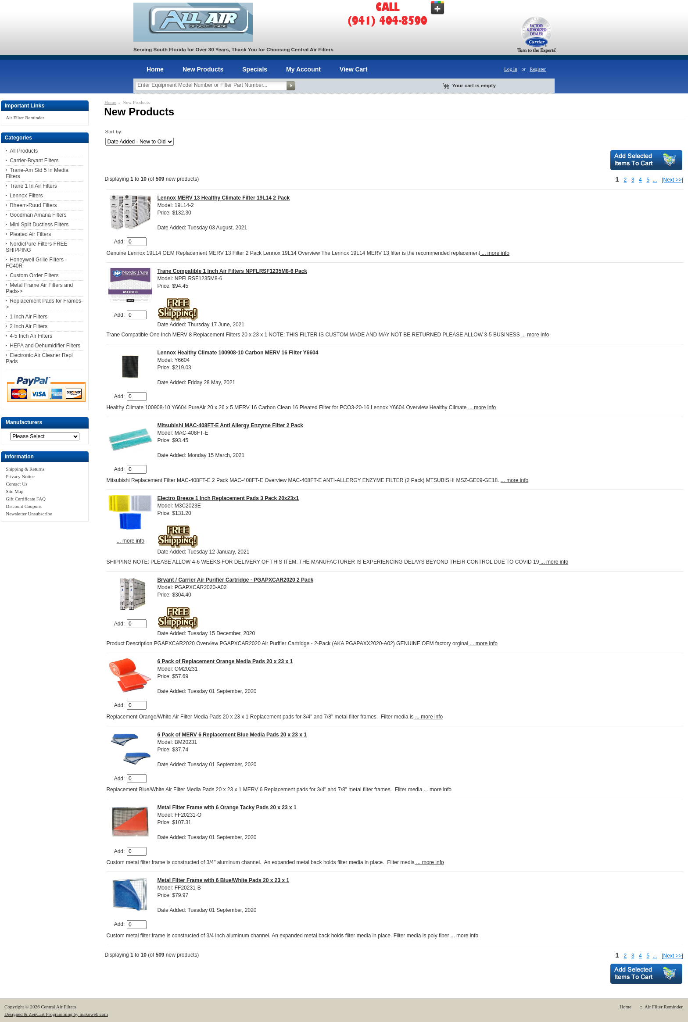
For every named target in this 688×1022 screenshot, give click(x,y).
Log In (510, 68)
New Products (203, 69)
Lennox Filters (26, 196)
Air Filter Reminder (25, 117)
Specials (254, 69)
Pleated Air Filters (30, 234)
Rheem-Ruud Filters (33, 205)
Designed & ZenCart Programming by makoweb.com (56, 1014)
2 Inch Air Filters (28, 326)
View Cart (354, 69)
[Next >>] (672, 180)
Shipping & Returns (25, 469)
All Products (24, 151)
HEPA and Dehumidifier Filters (45, 346)
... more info (494, 253)
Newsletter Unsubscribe (29, 513)
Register (538, 68)
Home (155, 69)
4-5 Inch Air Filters (31, 336)
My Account (303, 69)
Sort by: (113, 131)
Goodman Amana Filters (38, 215)
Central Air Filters (58, 1006)
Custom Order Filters (34, 275)
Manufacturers (24, 423)
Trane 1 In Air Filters (33, 186)
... (654, 180)
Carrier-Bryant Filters (34, 160)
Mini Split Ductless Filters (39, 225)
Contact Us (16, 483)
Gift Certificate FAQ (26, 498)
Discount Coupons (24, 506)
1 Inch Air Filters (28, 317)
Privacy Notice (20, 476)
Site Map (14, 491)
